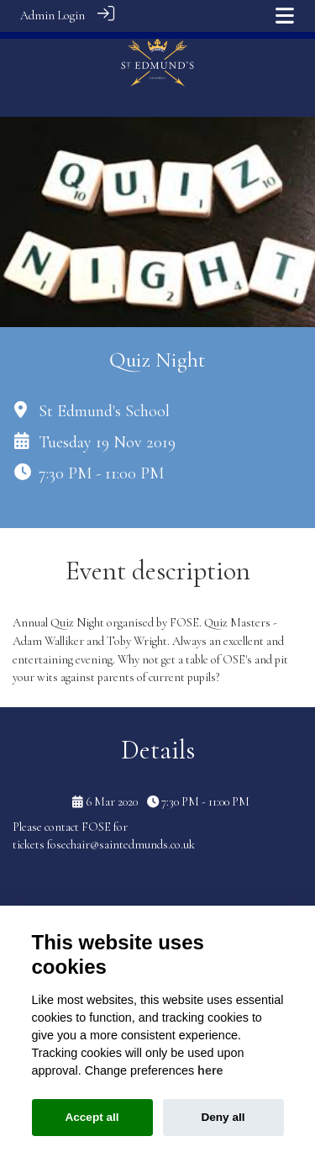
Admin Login (52, 15)
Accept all (91, 1117)
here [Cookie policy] (210, 1070)
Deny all (222, 1117)
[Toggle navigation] (285, 15)
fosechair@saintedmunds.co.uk (121, 837)
